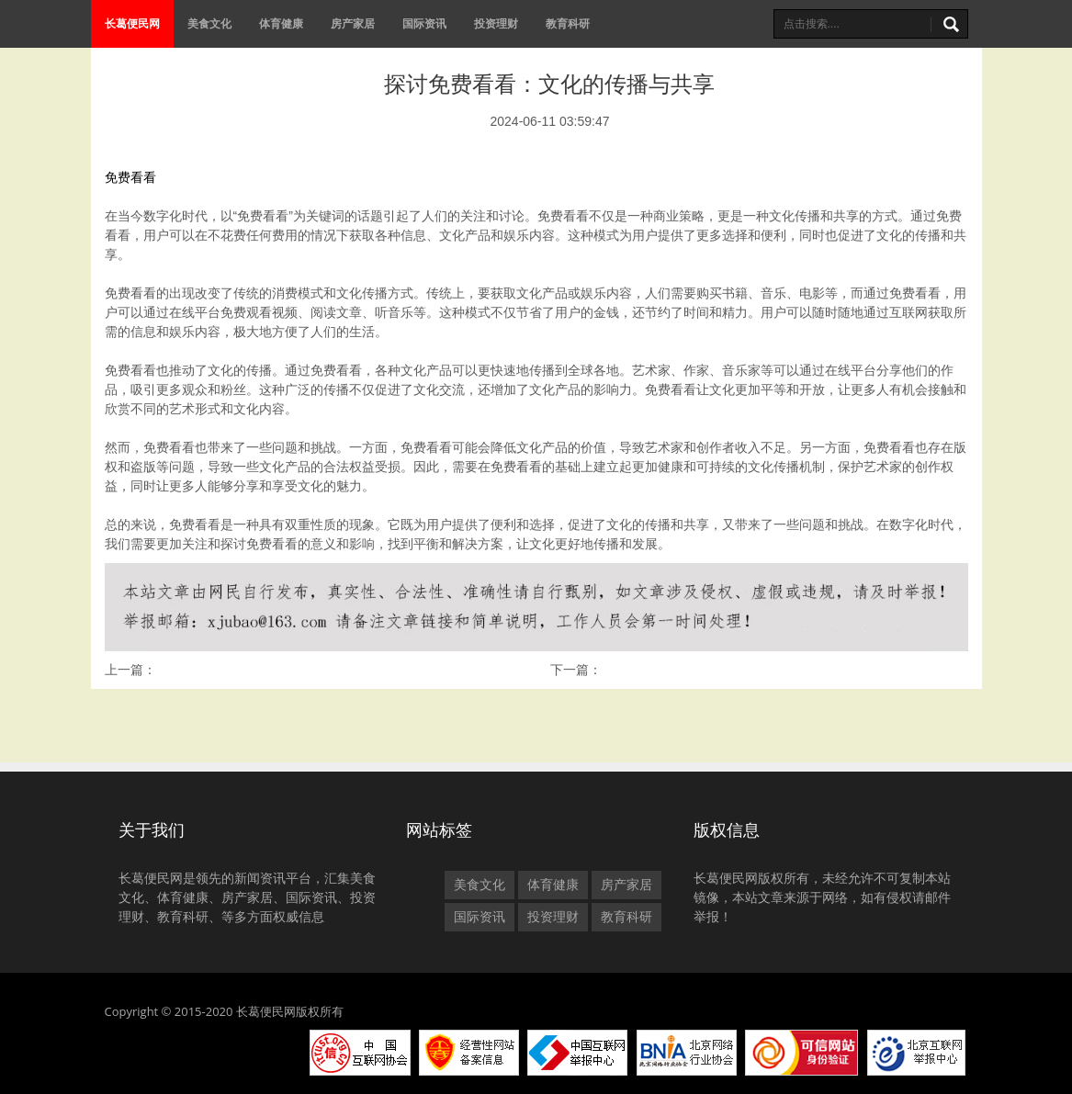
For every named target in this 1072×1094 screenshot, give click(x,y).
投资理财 (496, 23)
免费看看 (130, 177)
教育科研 (568, 23)
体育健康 (281, 23)
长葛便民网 (132, 23)
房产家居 (353, 23)
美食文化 (209, 23)
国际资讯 (424, 23)
